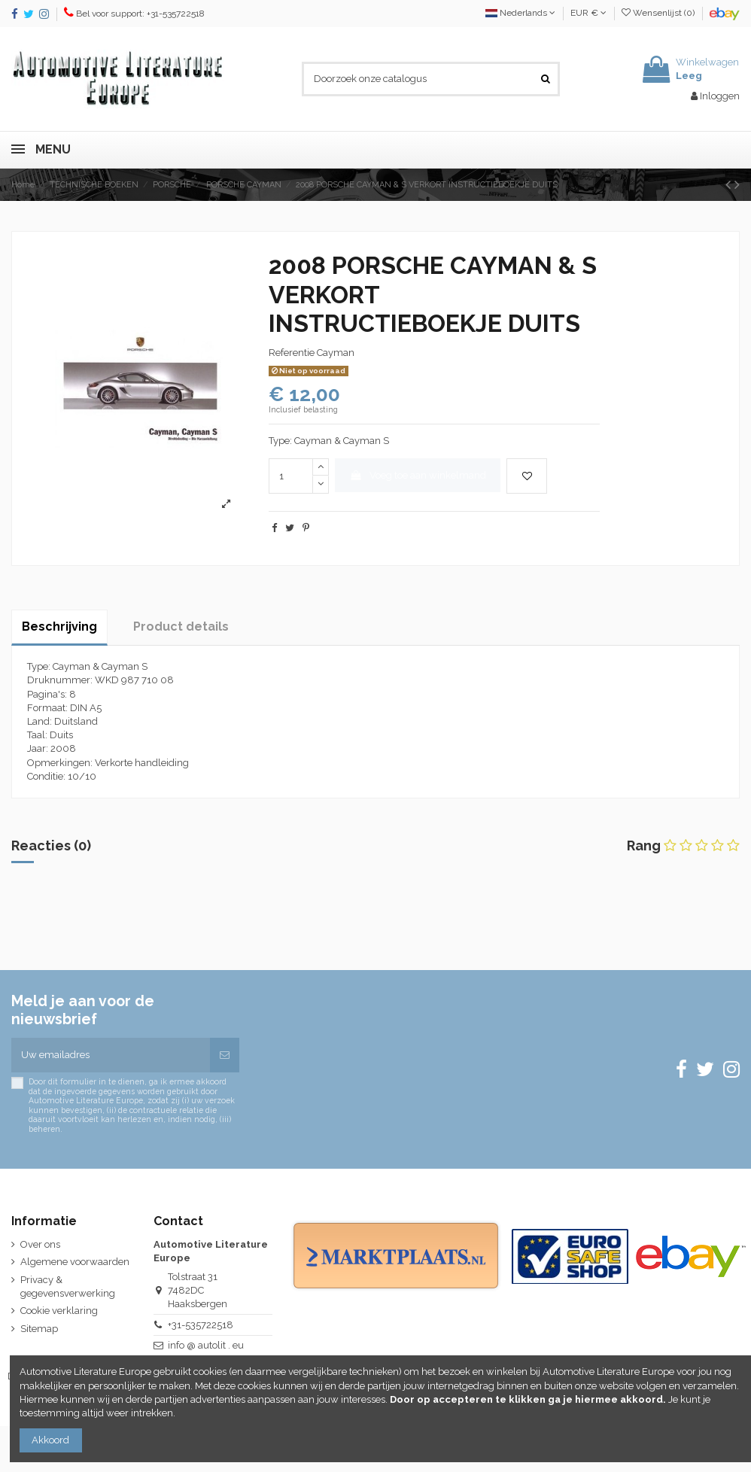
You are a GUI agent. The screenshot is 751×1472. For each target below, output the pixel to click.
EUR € (588, 13)
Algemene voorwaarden (74, 1261)
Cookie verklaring (59, 1310)
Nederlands (520, 13)
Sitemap (39, 1328)
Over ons (40, 1244)
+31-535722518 (200, 1325)
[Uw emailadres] (110, 1055)
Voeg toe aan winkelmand (418, 475)
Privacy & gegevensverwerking (67, 1286)
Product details (181, 626)
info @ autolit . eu (206, 1345)
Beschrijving (59, 626)
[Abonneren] (224, 1055)
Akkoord (50, 1440)
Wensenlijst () (659, 13)
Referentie (292, 352)
